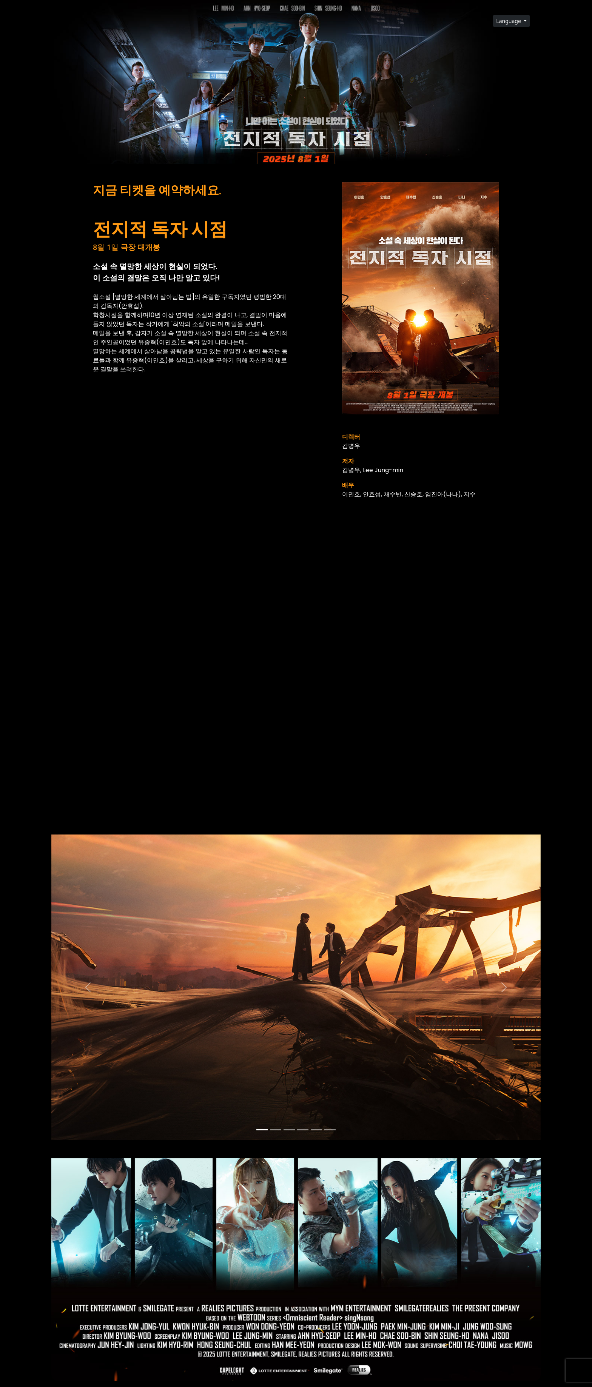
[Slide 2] (289, 1129)
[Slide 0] (262, 1129)
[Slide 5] (330, 1129)
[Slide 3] (302, 1129)
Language (509, 21)
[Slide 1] (275, 1129)
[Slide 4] (316, 1129)
